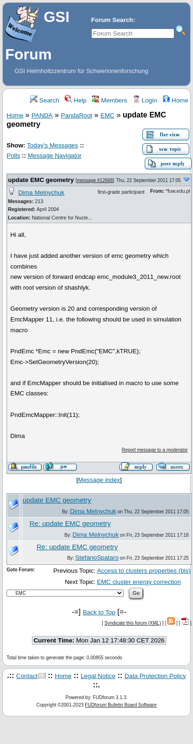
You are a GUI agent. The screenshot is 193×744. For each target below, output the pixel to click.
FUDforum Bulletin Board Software (120, 705)
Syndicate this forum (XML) (132, 623)
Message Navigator (55, 155)
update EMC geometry (41, 179)
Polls (13, 155)
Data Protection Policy (155, 675)
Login (145, 100)
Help (76, 100)
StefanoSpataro (97, 557)
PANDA (41, 115)
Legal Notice (98, 675)
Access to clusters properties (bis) (144, 570)
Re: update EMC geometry (70, 523)
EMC (108, 115)
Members (109, 100)
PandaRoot (76, 115)
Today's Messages (52, 145)
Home (175, 100)
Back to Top (99, 612)
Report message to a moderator (155, 449)
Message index (99, 479)
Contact (27, 675)
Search (44, 100)
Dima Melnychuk (41, 192)
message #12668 (95, 180)
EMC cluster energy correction (139, 581)
